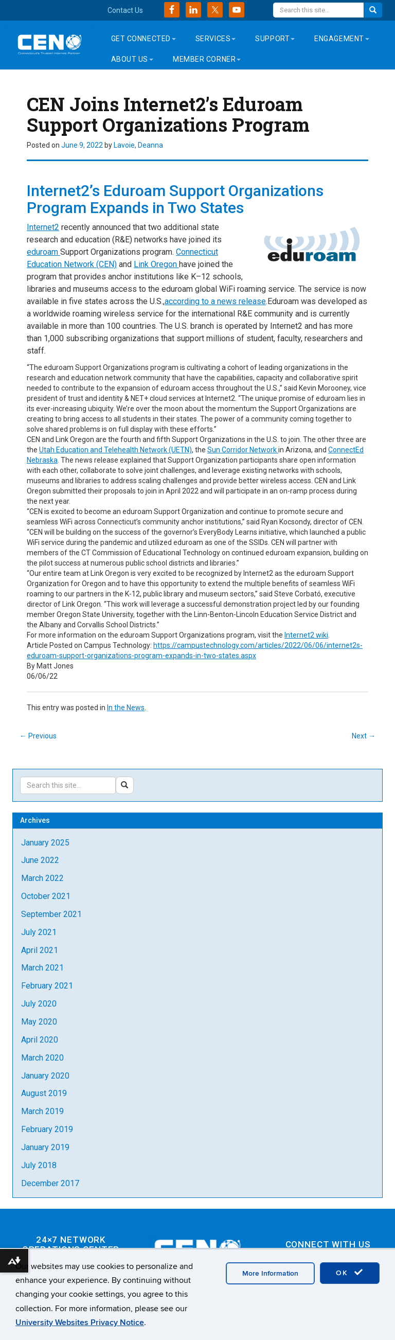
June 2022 (40, 860)
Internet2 (43, 227)
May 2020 (39, 1022)
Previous (38, 736)
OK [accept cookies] (350, 1272)
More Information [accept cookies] (270, 1273)
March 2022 (42, 878)
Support (275, 38)
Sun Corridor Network (242, 450)
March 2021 (42, 968)
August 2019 (44, 1093)
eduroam (43, 252)
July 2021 (39, 932)
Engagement (341, 38)
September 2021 (51, 914)
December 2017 (50, 1183)
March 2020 (42, 1058)
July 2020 (39, 1004)
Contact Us (125, 10)
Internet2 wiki (306, 635)
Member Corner (207, 59)
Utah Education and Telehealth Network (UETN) (115, 450)
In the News (126, 707)
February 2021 (47, 986)
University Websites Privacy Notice (79, 1322)
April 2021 (39, 950)
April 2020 (39, 1040)
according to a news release (215, 301)
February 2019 (47, 1129)
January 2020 (45, 1076)
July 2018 (39, 1165)
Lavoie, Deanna (138, 145)
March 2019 (42, 1111)
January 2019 (45, 1147)
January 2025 (45, 843)
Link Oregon (156, 264)
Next (363, 736)
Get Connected (143, 38)
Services (215, 38)
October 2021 (45, 896)
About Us (132, 59)
